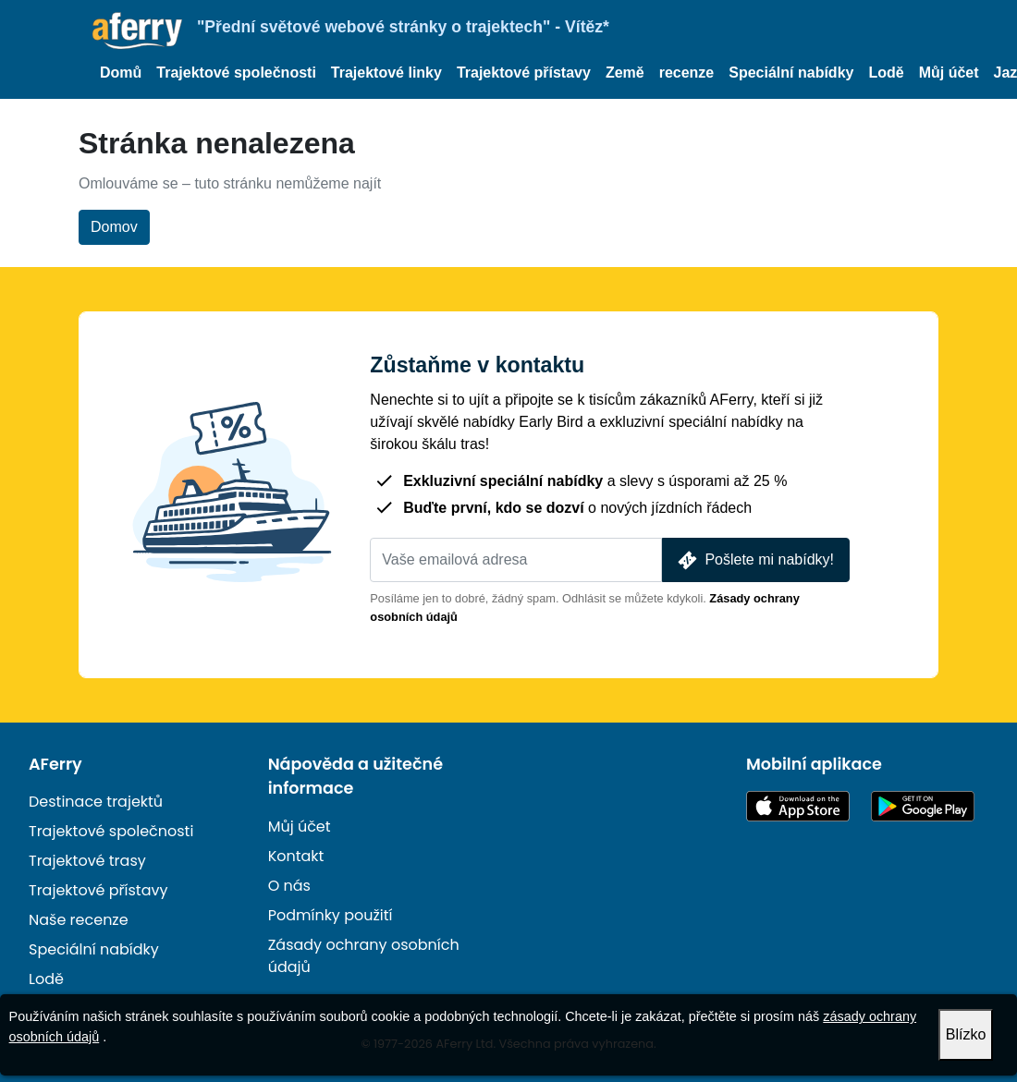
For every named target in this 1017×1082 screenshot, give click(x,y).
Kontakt (296, 856)
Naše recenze (79, 919)
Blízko (966, 1034)
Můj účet (949, 72)
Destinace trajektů (96, 801)
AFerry (55, 764)
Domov (114, 227)
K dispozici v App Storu (798, 806)
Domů (120, 72)
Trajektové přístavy (524, 72)
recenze (687, 72)
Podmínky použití (330, 915)
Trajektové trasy (87, 860)
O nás (289, 885)
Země (625, 72)
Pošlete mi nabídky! (754, 560)
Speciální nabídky (791, 72)
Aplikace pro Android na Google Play (922, 806)
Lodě (885, 72)
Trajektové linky (386, 72)
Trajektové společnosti (236, 72)
